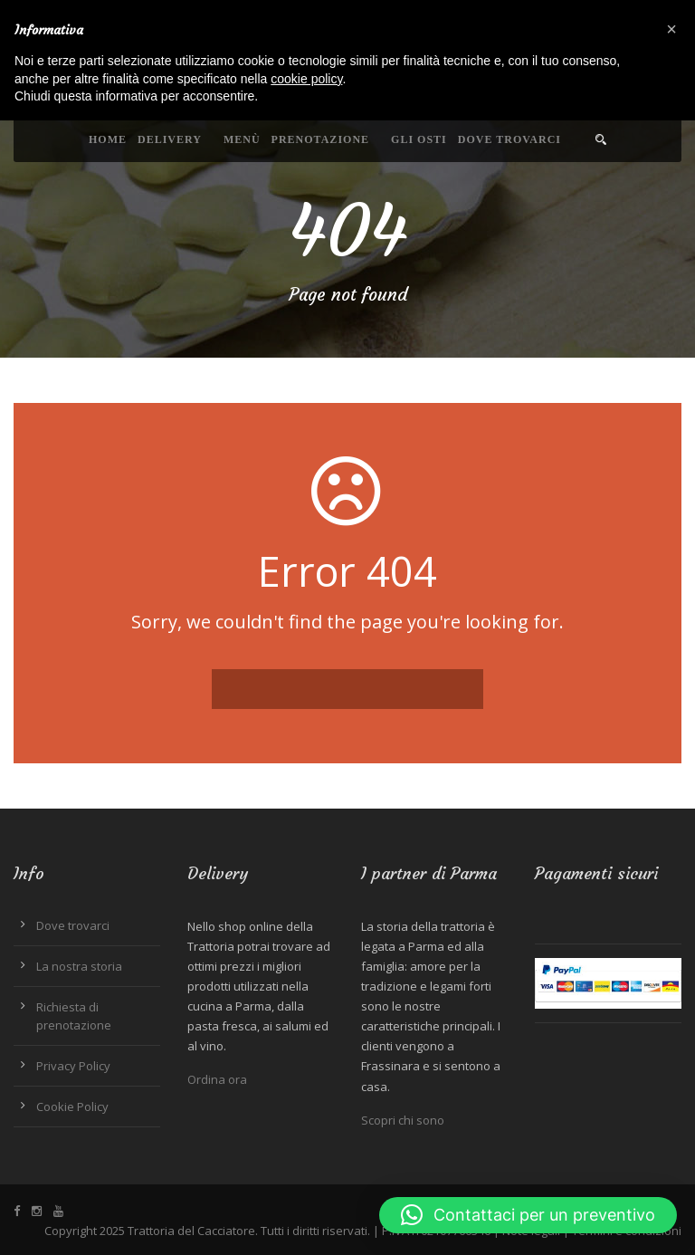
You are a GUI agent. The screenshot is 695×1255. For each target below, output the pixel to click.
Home (108, 139)
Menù (242, 139)
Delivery (170, 139)
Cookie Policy (72, 1106)
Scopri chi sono (402, 1120)
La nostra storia (79, 966)
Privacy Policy (73, 1066)
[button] (528, 1215)
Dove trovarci (509, 139)
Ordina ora (217, 1079)
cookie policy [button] (306, 79)
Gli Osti (419, 139)
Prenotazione (320, 139)
